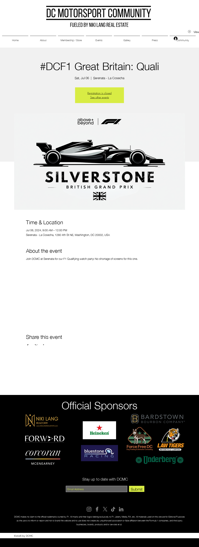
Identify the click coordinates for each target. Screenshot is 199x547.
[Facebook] (97, 509)
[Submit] (136, 489)
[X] (105, 509)
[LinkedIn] (121, 509)
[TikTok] (113, 509)
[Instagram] (89, 509)
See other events (99, 97)
